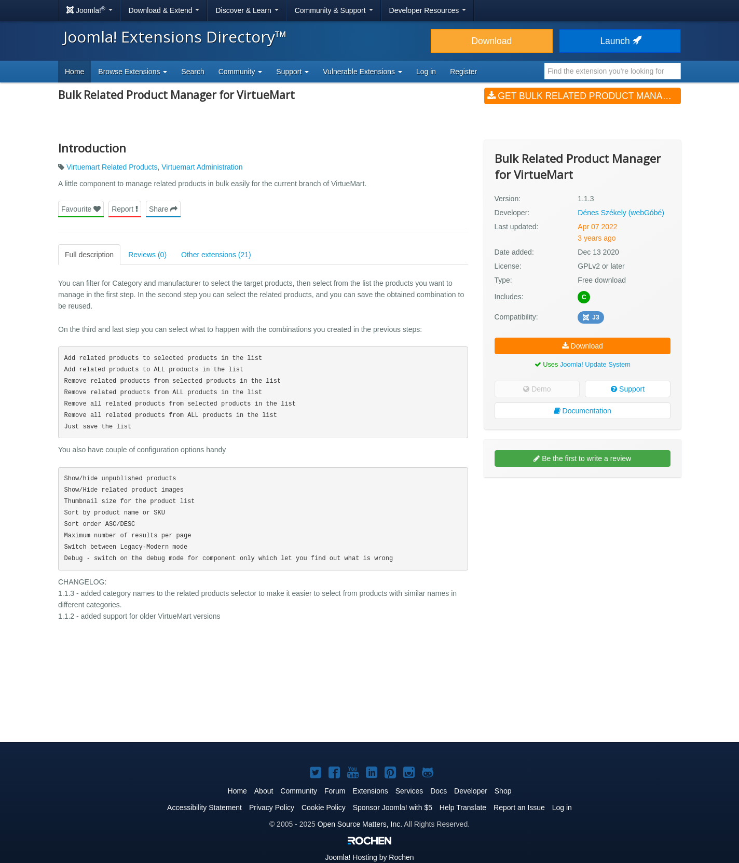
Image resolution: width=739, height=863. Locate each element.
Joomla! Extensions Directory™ (175, 36)
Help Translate (463, 807)
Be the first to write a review (582, 458)
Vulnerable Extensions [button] (362, 71)
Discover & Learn (246, 10)
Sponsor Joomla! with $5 (392, 807)
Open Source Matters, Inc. (360, 824)
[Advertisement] (582, 552)
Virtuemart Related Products (112, 167)
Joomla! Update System (595, 364)
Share (163, 209)
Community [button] (240, 71)
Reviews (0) (147, 254)
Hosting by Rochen (369, 857)
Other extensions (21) (216, 254)
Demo (537, 389)
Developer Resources (428, 10)
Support (628, 389)
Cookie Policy (324, 807)
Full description (89, 254)
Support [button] (292, 71)
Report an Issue (519, 807)
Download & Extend (164, 10)
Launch (619, 41)
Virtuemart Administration (201, 167)
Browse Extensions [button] (132, 71)
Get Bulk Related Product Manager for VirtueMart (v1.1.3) (584, 96)
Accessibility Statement (204, 807)
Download (491, 41)
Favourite (81, 209)
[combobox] (612, 71)
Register (463, 71)
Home (74, 71)
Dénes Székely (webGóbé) (621, 212)
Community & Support (334, 10)
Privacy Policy (271, 807)
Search (192, 71)
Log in (426, 71)
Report (125, 209)
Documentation (582, 411)
